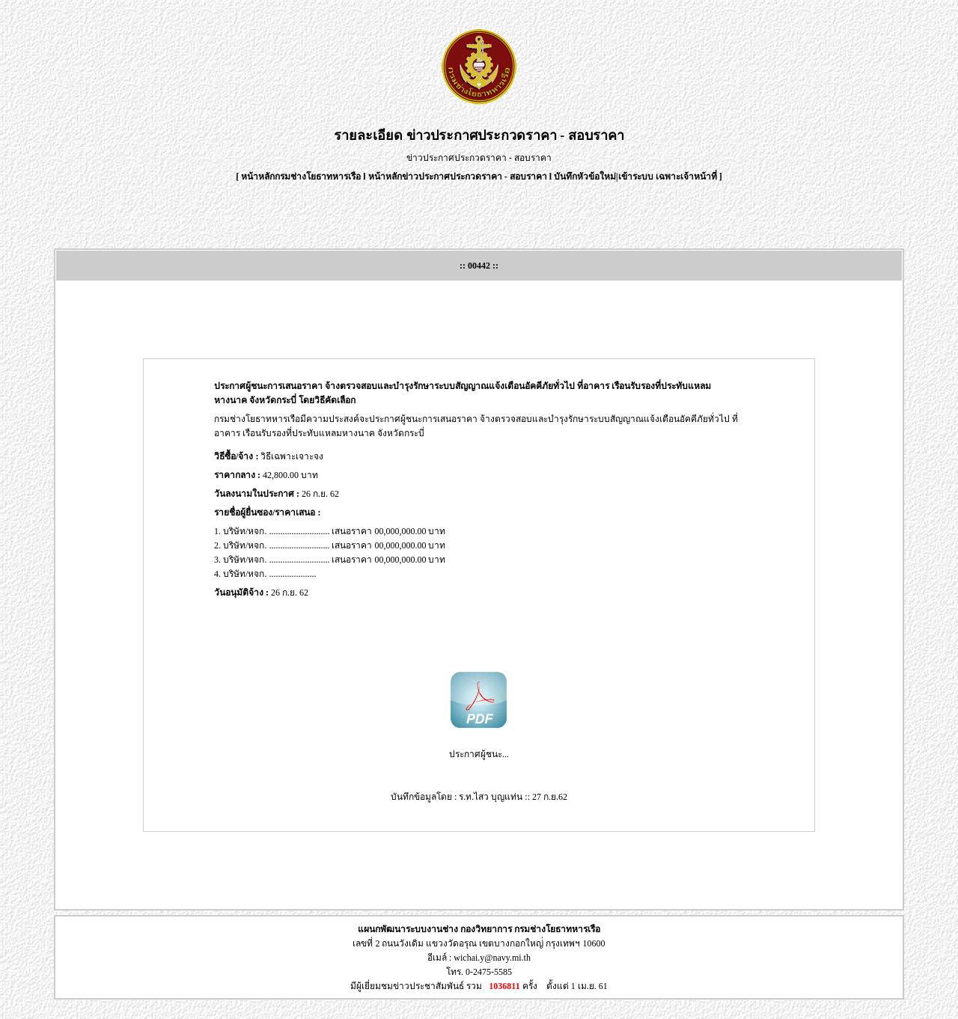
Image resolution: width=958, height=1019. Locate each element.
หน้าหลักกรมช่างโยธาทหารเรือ (301, 176)
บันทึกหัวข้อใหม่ (585, 176)
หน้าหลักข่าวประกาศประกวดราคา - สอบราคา (457, 176)
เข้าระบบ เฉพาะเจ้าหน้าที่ (668, 176)
